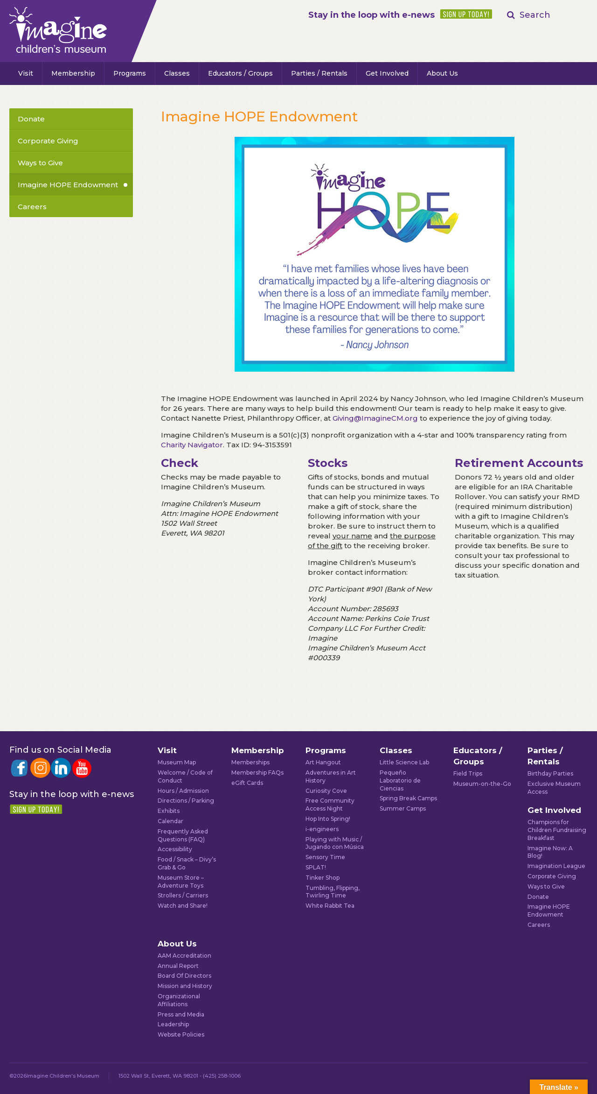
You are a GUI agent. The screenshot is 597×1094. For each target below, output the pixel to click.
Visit (25, 73)
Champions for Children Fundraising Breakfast (557, 830)
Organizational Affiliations (179, 1000)
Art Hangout (323, 762)
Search (535, 15)
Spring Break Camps (408, 798)
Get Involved (387, 73)
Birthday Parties (550, 773)
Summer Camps (403, 808)
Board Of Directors (184, 975)
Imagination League (556, 865)
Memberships (250, 762)
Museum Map (177, 762)
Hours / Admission (183, 790)
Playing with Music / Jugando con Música (334, 843)
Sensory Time (325, 857)
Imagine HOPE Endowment (68, 184)
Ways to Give (40, 162)
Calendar (170, 821)
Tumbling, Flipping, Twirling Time (332, 891)
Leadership (173, 1024)
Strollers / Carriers (183, 895)
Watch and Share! (183, 905)
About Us (442, 73)
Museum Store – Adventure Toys (181, 881)
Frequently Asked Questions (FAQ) (183, 835)
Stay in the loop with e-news (371, 15)
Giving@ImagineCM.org (375, 418)
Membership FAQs (257, 772)
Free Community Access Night (329, 804)
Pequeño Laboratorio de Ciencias (400, 780)
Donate (31, 118)
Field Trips (467, 773)
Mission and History (185, 985)
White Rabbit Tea (329, 905)
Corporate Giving (48, 140)
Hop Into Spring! (327, 818)
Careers (32, 206)
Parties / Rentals (319, 73)
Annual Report (178, 965)
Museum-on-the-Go (482, 783)
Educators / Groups (240, 73)
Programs (129, 73)
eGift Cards (247, 782)
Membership (73, 73)
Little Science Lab (404, 762)
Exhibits (169, 810)
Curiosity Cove (326, 790)
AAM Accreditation (184, 955)
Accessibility (175, 849)
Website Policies (181, 1034)
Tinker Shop (322, 877)
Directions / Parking (186, 800)
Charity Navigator (192, 444)
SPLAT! (315, 867)
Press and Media (181, 1014)
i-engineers (322, 829)
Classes (177, 73)
